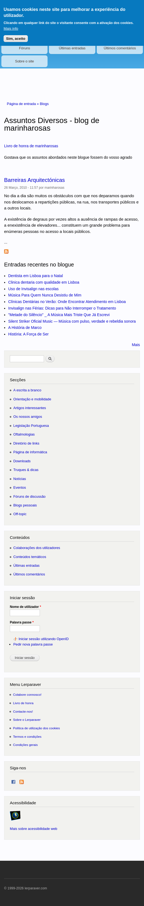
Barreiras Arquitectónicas (34, 180)
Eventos (19, 487)
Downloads (22, 461)
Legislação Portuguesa (31, 426)
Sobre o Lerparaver (27, 719)
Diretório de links (26, 443)
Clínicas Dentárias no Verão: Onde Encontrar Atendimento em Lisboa (67, 301)
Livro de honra (23, 703)
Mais (136, 345)
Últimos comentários (120, 48)
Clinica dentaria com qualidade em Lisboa (43, 282)
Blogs (44, 104)
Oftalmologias (24, 434)
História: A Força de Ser (28, 334)
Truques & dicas (26, 470)
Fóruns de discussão (29, 496)
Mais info (11, 25)
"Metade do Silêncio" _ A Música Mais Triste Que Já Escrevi (59, 315)
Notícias (19, 479)
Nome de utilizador (25, 607)
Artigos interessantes (29, 408)
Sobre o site (24, 61)
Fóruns (24, 48)
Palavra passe (22, 622)
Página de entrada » (23, 104)
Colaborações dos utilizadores (36, 548)
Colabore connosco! (27, 694)
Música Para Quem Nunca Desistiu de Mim (44, 295)
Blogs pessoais (25, 505)
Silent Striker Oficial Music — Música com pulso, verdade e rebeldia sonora (72, 321)
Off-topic (20, 514)
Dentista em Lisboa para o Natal (35, 276)
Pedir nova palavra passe (33, 644)
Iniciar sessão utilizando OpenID (44, 639)
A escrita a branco (27, 390)
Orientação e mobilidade (32, 399)
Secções (17, 379)
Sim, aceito (15, 34)
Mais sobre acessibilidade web (33, 829)
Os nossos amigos (27, 417)
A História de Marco (25, 327)
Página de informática (30, 452)
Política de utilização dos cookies (36, 728)
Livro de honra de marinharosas (31, 146)
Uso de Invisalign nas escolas (33, 289)
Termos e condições (27, 736)
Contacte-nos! (23, 711)
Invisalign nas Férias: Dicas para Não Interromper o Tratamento (62, 308)
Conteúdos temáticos (29, 557)
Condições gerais (25, 744)
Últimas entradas (72, 48)
